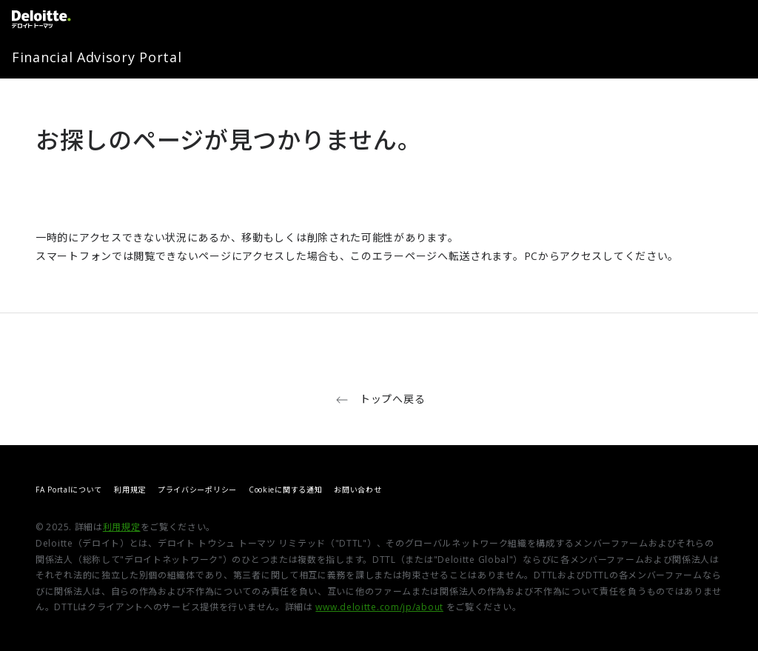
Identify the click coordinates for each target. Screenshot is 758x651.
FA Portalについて (69, 489)
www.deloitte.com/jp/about (379, 607)
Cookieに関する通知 (285, 489)
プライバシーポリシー (197, 489)
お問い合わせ (357, 489)
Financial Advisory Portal (97, 57)
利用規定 (130, 489)
